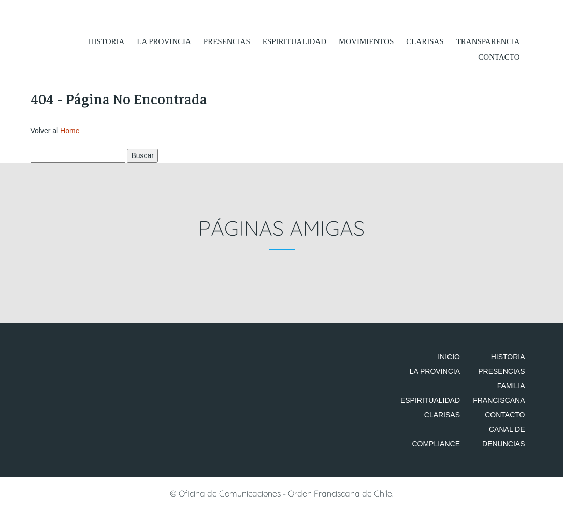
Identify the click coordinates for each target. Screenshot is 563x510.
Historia (107, 41)
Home (69, 130)
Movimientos (366, 41)
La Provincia (164, 41)
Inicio (449, 356)
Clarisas (425, 41)
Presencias (227, 41)
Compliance (436, 444)
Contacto (498, 57)
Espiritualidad (294, 41)
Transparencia (488, 41)
